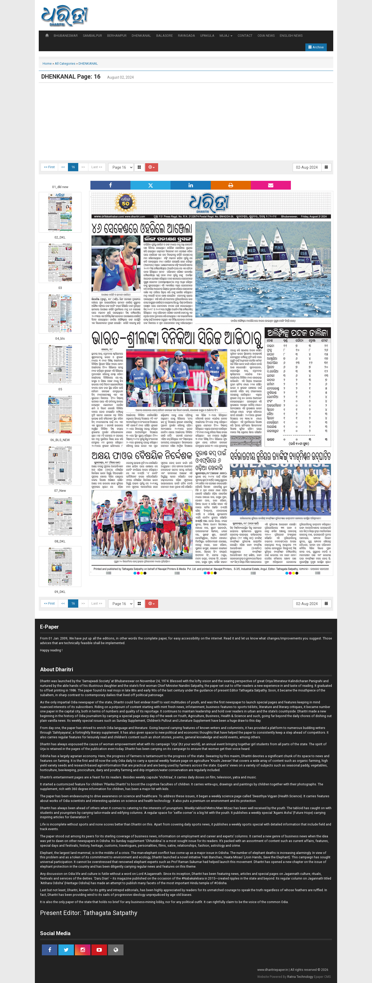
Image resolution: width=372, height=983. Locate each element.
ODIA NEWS (266, 36)
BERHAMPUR (117, 36)
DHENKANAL (141, 36)
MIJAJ (226, 36)
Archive (316, 47)
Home (47, 63)
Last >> (96, 167)
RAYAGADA (186, 36)
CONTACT (245, 36)
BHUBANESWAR (66, 36)
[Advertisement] (186, 121)
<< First (49, 167)
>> (83, 167)
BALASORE (164, 36)
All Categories (65, 63)
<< (63, 167)
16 (73, 167)
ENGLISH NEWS (291, 36)
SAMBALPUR (92, 36)
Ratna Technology (300, 977)
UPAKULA (207, 36)
